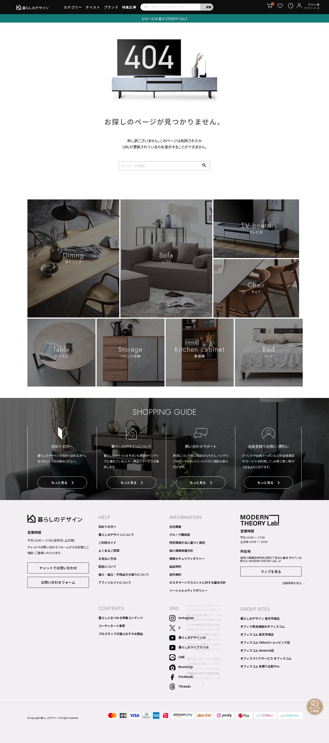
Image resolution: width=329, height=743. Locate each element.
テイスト (93, 9)
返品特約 (175, 565)
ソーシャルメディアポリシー (188, 589)
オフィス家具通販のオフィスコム (262, 625)
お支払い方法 (107, 557)
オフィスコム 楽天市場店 (257, 633)
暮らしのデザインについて (116, 533)
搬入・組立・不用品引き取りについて (123, 573)
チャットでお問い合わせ (58, 566)
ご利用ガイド (107, 541)
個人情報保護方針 (181, 549)
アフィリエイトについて (114, 581)
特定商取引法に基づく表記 (187, 541)
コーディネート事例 (111, 625)
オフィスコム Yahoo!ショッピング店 (265, 641)
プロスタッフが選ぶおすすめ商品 (120, 633)
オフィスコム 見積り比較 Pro (259, 665)
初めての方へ (107, 526)
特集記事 (129, 9)
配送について (107, 565)
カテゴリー (73, 9)
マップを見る (271, 570)
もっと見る (62, 483)
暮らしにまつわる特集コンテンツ (120, 617)
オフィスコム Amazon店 (257, 649)
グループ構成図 (179, 533)
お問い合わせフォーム (58, 580)
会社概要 (175, 526)
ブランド (111, 9)
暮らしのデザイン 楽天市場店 (260, 617)
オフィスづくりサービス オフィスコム (266, 657)
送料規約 (175, 573)
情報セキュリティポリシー (187, 557)
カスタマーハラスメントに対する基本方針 (197, 581)
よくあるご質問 (108, 549)
